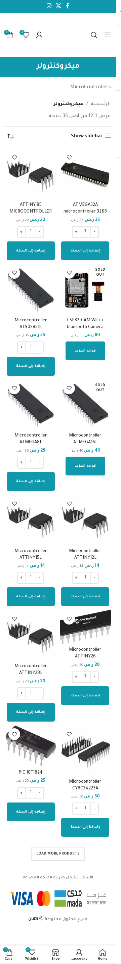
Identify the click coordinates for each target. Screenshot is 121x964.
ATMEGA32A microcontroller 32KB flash (85, 212)
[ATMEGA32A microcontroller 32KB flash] (85, 174)
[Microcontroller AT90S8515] (30, 289)
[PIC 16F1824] (30, 746)
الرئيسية (101, 104)
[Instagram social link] (48, 6)
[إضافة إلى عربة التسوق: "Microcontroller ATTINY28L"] (31, 712)
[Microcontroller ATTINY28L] (30, 635)
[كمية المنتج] (85, 232)
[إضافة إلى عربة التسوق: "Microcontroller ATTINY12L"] (85, 596)
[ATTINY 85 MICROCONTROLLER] (30, 174)
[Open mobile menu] (107, 35)
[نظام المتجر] (10, 137)
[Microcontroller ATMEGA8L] (30, 404)
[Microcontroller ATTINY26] (85, 626)
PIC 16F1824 (30, 773)
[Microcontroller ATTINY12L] (85, 520)
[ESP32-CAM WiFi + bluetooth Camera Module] (85, 289)
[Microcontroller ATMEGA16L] (85, 404)
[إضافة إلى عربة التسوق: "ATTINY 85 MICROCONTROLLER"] (31, 250)
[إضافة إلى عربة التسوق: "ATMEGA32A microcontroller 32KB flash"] (85, 250)
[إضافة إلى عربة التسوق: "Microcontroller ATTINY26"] (85, 695)
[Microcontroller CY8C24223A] (85, 750)
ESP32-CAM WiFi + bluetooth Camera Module (85, 327)
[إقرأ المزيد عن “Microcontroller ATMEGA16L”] (85, 466)
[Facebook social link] (68, 6)
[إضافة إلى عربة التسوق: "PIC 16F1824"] (31, 811)
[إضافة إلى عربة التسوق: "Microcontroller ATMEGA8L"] (31, 481)
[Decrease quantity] (94, 232)
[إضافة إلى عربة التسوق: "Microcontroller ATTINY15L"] (31, 596)
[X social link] (59, 6)
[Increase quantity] (76, 232)
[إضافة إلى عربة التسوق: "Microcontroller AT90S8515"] (31, 366)
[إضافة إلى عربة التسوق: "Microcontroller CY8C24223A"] (85, 827)
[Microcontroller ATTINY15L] (30, 520)
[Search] (94, 35)
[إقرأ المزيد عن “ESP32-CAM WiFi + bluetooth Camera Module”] (85, 350)
